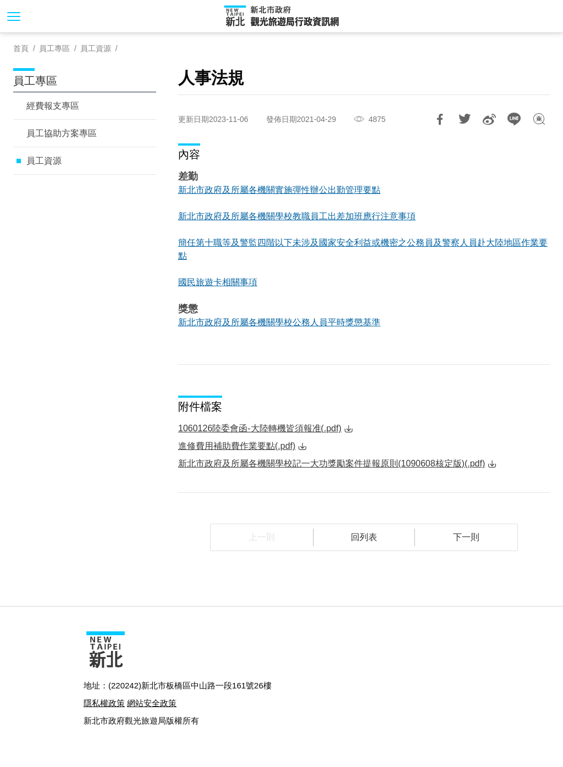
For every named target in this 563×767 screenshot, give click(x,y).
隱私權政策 (104, 703)
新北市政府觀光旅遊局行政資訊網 (281, 16)
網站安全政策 (151, 703)
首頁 (21, 48)
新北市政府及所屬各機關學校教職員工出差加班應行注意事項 (297, 216)
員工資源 (95, 48)
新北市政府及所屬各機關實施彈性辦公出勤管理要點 (279, 189)
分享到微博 (489, 119)
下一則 (466, 537)
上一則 (262, 537)
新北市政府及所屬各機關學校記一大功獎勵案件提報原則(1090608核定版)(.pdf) (331, 463)
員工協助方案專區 (61, 133)
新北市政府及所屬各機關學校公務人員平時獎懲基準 (279, 322)
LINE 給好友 (514, 119)
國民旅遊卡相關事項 (217, 282)
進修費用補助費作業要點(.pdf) (236, 446)
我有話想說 (539, 119)
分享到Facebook (440, 119)
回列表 (364, 537)
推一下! (465, 119)
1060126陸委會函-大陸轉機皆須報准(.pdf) (259, 428)
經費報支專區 (52, 105)
